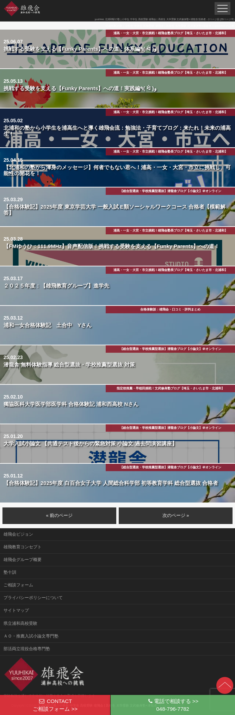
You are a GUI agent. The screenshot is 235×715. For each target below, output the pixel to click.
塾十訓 (10, 572)
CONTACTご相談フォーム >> (55, 704)
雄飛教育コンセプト (23, 546)
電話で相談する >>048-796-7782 (172, 704)
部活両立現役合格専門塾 (27, 648)
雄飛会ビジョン (18, 534)
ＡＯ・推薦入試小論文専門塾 (31, 636)
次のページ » (175, 515)
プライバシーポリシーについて (33, 597)
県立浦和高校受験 (20, 623)
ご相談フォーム (18, 585)
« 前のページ (59, 515)
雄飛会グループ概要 (23, 559)
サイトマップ (16, 610)
